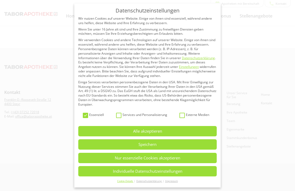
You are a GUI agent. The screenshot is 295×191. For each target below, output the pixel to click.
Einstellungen (189, 66)
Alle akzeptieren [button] (147, 131)
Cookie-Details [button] (125, 181)
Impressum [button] (171, 181)
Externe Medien (194, 115)
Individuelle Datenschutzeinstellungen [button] (147, 171)
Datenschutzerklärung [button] (149, 181)
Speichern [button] (147, 144)
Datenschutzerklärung (198, 58)
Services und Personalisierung (141, 115)
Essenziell (93, 115)
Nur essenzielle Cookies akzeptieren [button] (147, 157)
